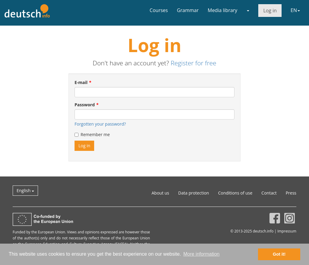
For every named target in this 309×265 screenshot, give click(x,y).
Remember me (92, 134)
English (25, 190)
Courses (159, 10)
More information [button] (201, 254)
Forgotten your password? (100, 124)
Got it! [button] (279, 254)
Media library (222, 10)
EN (295, 10)
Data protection (193, 193)
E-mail (81, 82)
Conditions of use (235, 193)
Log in (270, 10)
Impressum (286, 231)
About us (160, 193)
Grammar (188, 10)
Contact (268, 193)
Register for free (193, 63)
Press (291, 193)
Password (85, 105)
